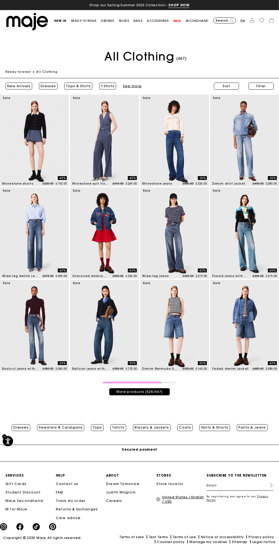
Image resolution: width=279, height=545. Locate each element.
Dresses (48, 86)
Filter (261, 86)
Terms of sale (131, 537)
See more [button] (132, 86)
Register (269, 485)
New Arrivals (19, 86)
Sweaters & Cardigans (61, 427)
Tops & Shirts (78, 86)
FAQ (59, 492)
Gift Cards (15, 484)
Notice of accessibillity (222, 537)
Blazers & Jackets (152, 427)
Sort (226, 86)
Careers (114, 501)
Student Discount (23, 492)
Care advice (68, 518)
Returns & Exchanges (77, 509)
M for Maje (16, 509)
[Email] (240, 485)
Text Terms (158, 537)
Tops (97, 427)
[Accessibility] (8, 441)
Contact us (67, 484)
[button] (62, 20)
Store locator (170, 484)
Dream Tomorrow (123, 484)
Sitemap (239, 542)
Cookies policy (171, 542)
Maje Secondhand (24, 501)
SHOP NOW (178, 5)
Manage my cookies (208, 542)
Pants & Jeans (252, 427)
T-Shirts (107, 86)
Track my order (71, 501)
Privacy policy (261, 537)
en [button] (243, 21)
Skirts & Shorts (214, 427)
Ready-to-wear (18, 72)
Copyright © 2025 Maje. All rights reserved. (42, 538)
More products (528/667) (139, 392)
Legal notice (264, 542)
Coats (185, 427)
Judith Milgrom (121, 492)
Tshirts (118, 427)
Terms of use (184, 537)
